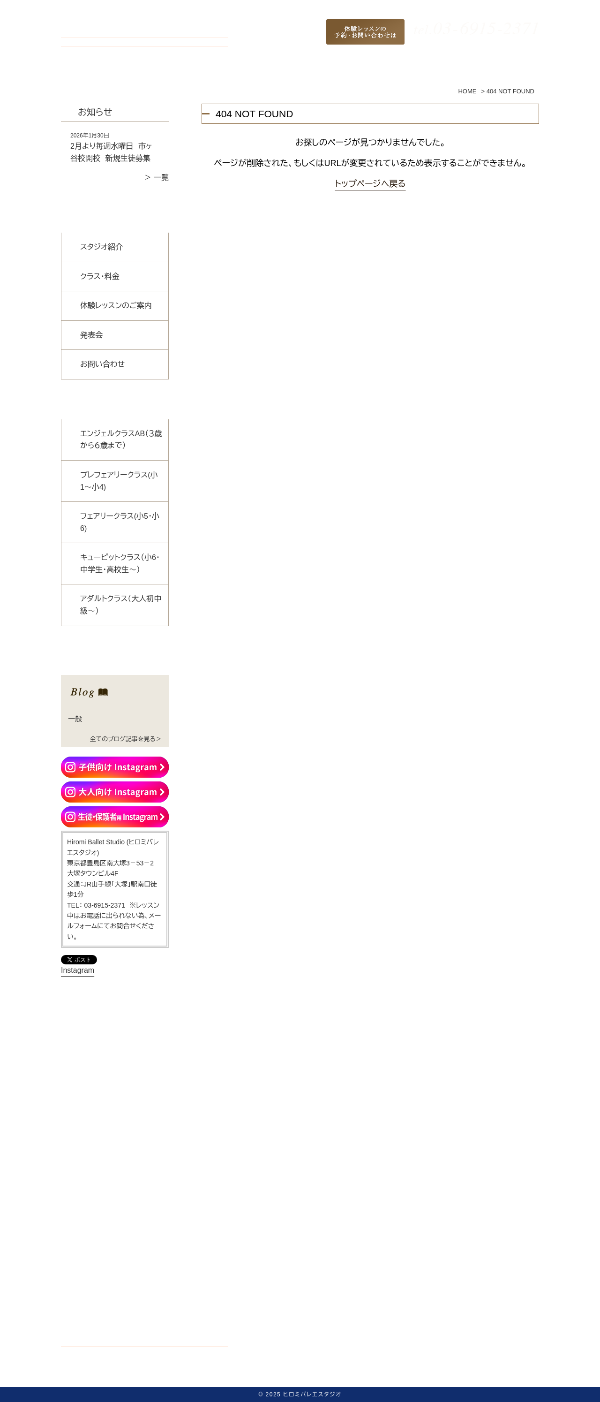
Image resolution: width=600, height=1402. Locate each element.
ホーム (134, 1376)
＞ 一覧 (156, 178)
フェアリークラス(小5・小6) (119, 522)
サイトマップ (456, 1376)
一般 (75, 719)
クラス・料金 (100, 276)
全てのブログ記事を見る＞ (126, 739)
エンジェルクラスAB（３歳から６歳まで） (121, 440)
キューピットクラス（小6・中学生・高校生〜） (120, 563)
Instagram (77, 970)
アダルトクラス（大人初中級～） (120, 605)
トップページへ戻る (370, 184)
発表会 (91, 335)
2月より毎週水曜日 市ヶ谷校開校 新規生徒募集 (111, 152)
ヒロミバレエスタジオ (312, 1394)
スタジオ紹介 (101, 247)
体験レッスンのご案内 (116, 306)
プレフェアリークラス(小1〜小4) (119, 481)
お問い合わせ (102, 364)
